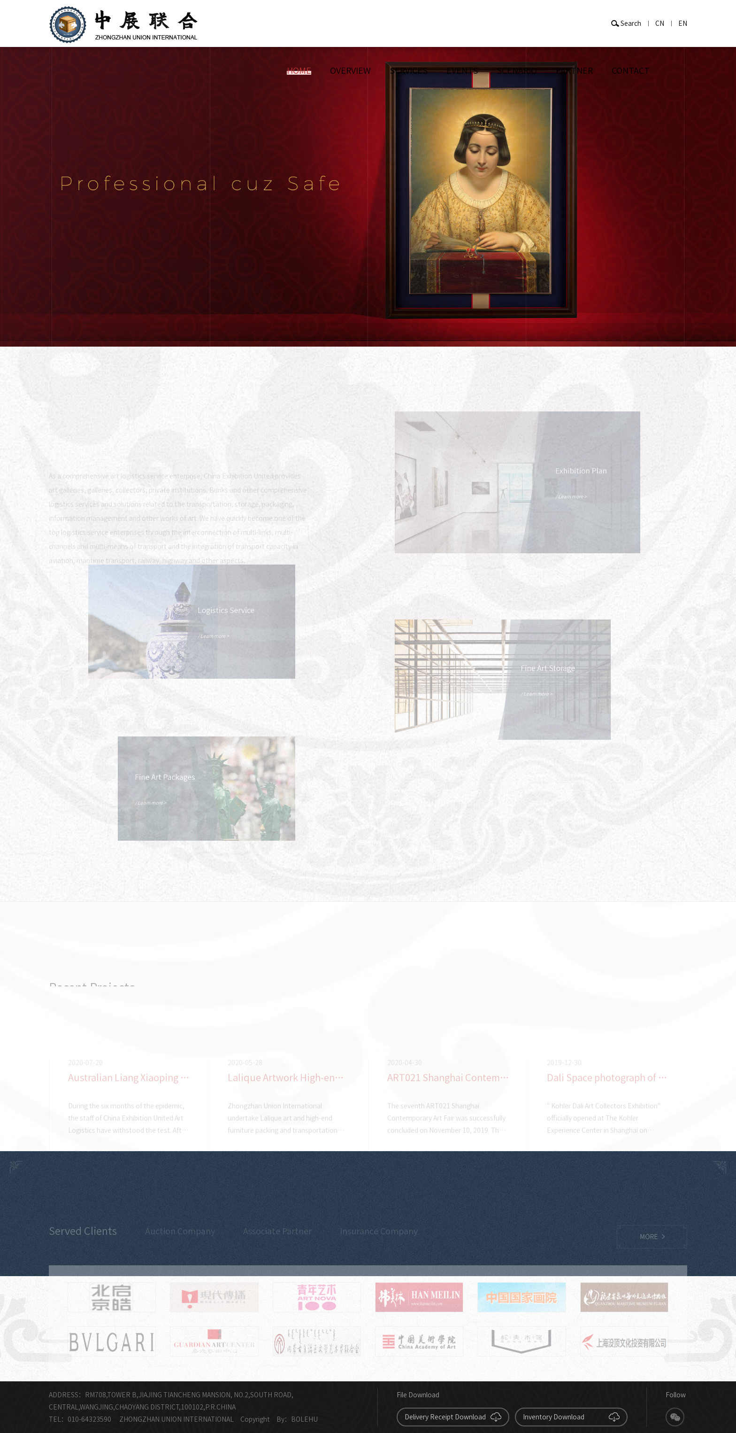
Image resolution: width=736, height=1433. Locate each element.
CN (659, 23)
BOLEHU (304, 1419)
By (280, 1419)
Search (631, 23)
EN (682, 23)
